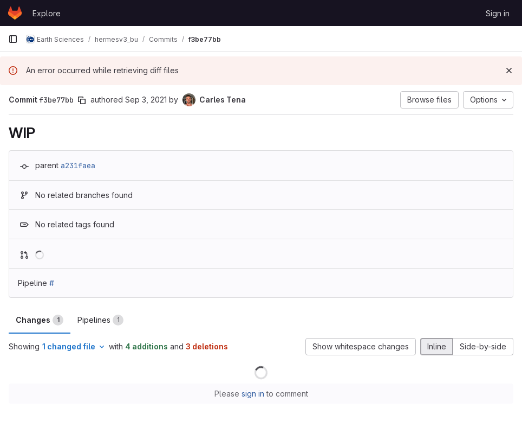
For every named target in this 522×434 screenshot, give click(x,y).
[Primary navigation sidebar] (13, 39)
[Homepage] (15, 13)
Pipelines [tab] (100, 320)
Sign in (498, 13)
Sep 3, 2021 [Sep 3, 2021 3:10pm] (146, 99)
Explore (46, 13)
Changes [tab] (39, 320)
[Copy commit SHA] (81, 100)
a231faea (78, 165)
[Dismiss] (509, 70)
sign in (253, 393)
